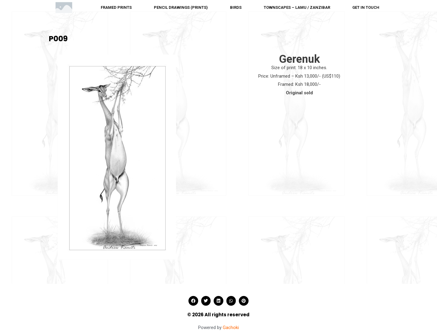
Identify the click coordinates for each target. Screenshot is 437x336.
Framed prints (116, 7)
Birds (236, 7)
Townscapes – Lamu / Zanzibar (297, 7)
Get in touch (365, 7)
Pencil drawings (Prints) (181, 7)
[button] (193, 301)
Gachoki (231, 327)
